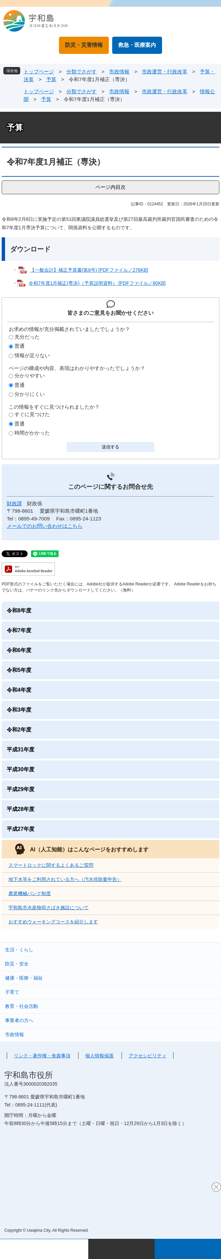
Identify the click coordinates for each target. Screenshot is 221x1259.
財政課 (14, 503)
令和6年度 (19, 650)
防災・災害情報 (84, 45)
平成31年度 (20, 749)
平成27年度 (20, 829)
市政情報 (119, 71)
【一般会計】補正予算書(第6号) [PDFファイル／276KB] (89, 270)
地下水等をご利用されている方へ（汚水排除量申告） (65, 879)
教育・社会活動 (21, 1006)
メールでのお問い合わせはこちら (45, 526)
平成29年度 (20, 789)
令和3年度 (19, 710)
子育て (12, 992)
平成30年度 (20, 769)
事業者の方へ (19, 1020)
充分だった (27, 337)
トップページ (39, 71)
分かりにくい (29, 394)
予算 (51, 79)
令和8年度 (19, 610)
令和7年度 (19, 630)
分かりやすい (29, 375)
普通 (19, 346)
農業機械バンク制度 (29, 893)
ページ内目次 (110, 187)
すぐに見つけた (32, 414)
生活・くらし (19, 949)
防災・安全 (17, 963)
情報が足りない (32, 355)
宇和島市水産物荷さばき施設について (48, 907)
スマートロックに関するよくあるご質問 (50, 865)
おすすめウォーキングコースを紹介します (53, 921)
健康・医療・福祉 (24, 978)
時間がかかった (32, 433)
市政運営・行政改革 (164, 71)
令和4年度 (19, 690)
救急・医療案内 (137, 45)
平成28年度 (20, 809)
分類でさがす (81, 71)
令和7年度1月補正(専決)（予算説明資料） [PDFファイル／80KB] (97, 283)
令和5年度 (19, 670)
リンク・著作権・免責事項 (42, 1055)
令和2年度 (19, 730)
